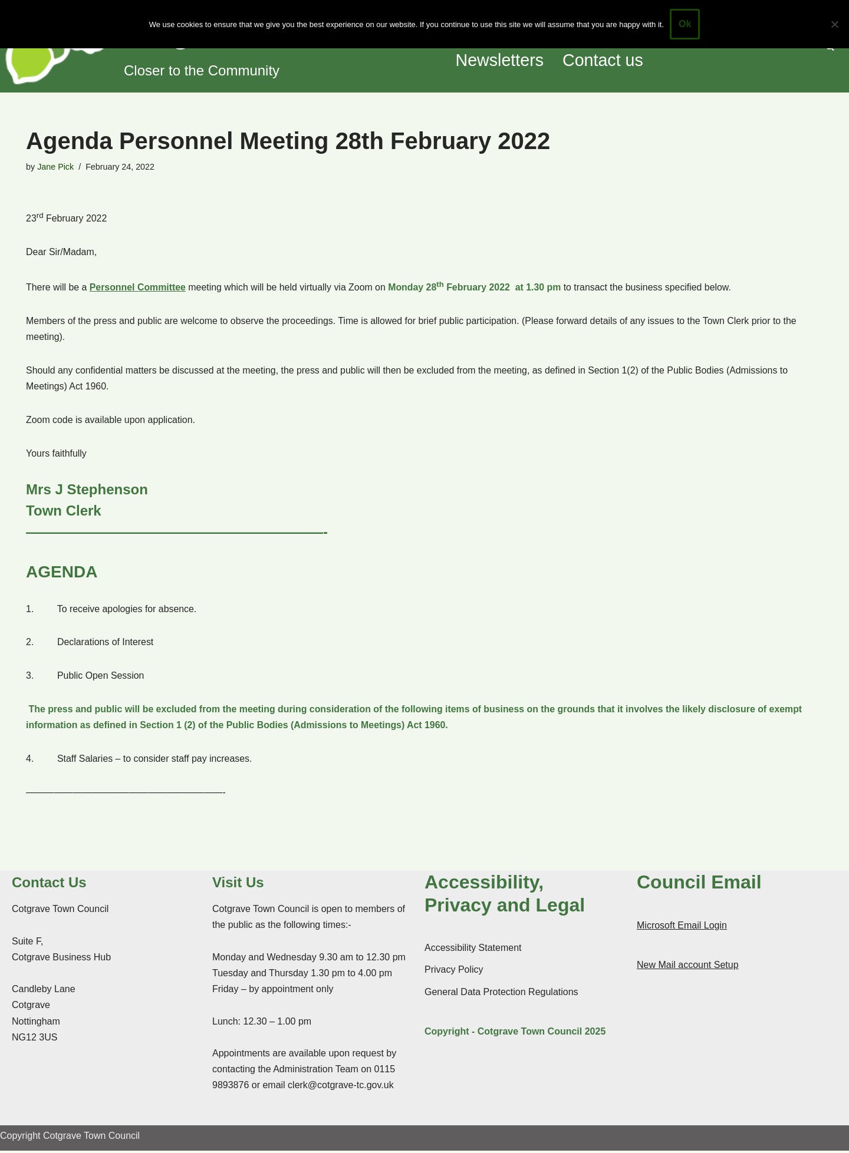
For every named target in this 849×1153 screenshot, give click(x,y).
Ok (685, 24)
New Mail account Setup (688, 967)
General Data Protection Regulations (501, 994)
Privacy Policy (453, 972)
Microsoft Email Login (682, 928)
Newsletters (500, 60)
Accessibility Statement (473, 950)
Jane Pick (55, 166)
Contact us (603, 60)
